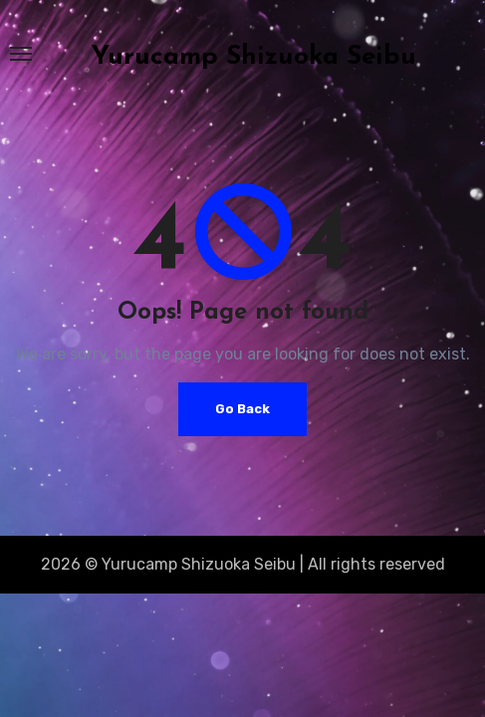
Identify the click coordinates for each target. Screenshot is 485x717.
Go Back (242, 408)
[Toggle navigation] (21, 54)
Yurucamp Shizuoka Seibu (254, 57)
